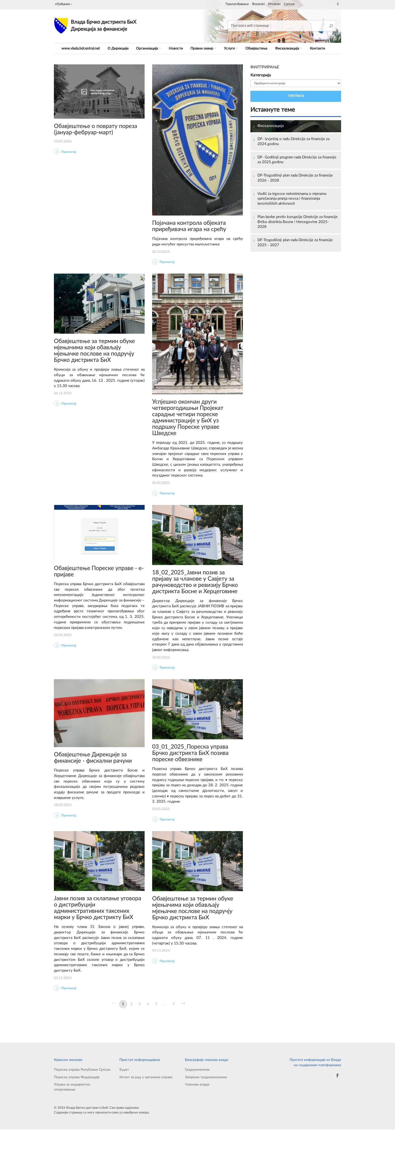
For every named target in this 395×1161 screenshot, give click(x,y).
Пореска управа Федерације (77, 1108)
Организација (150, 48)
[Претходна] (114, 1034)
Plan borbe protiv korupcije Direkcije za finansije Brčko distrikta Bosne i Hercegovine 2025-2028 (296, 225)
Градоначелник (197, 1100)
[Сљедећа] (183, 1034)
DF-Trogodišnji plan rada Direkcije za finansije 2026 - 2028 (297, 179)
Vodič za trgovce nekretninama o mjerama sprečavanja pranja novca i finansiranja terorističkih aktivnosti (294, 201)
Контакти (317, 48)
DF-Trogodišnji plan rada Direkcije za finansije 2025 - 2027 (297, 246)
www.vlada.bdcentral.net (81, 48)
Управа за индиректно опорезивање (72, 1118)
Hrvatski (274, 4)
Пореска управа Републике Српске (82, 1100)
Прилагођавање (237, 4)
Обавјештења (256, 48)
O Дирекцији (119, 48)
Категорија (260, 75)
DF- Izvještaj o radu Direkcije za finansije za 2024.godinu (295, 142)
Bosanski (258, 4)
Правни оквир (203, 48)
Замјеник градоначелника (206, 1108)
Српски (289, 4)
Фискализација (288, 48)
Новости (176, 48)
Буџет (124, 1100)
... (165, 1034)
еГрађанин (64, 4)
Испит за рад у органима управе (146, 1108)
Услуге (230, 48)
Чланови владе (197, 1116)
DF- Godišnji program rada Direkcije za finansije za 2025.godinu (291, 160)
